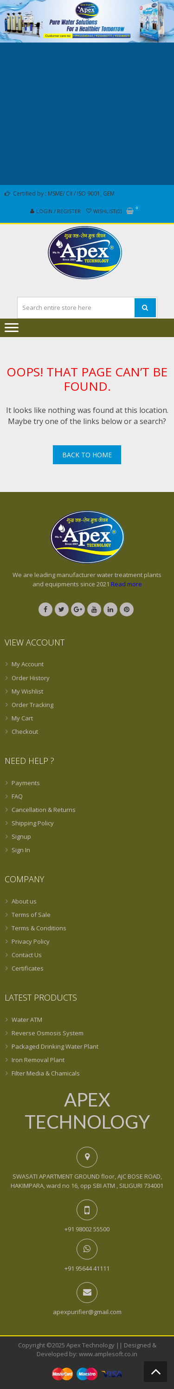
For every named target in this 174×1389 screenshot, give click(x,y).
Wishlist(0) (107, 211)
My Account (28, 664)
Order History (31, 678)
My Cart (22, 718)
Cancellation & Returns (44, 809)
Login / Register (58, 211)
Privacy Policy (31, 941)
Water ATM (27, 1019)
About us (24, 901)
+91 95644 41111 (87, 1268)
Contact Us (27, 955)
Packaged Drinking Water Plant (55, 1046)
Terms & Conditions (39, 928)
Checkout (25, 731)
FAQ (17, 796)
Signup (21, 836)
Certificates (28, 968)
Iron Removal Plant (38, 1060)
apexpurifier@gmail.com (87, 1312)
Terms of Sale (31, 914)
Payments (26, 783)
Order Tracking (32, 705)
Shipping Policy (33, 823)
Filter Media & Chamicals (46, 1073)
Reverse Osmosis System (48, 1033)
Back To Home (87, 454)
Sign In (21, 850)
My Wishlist (27, 691)
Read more (126, 584)
